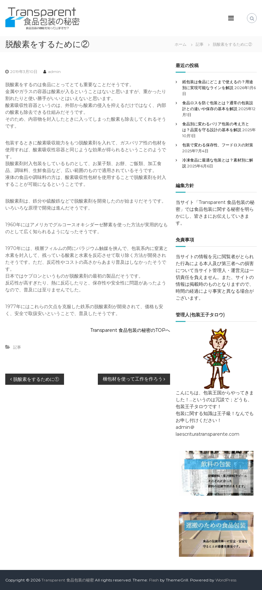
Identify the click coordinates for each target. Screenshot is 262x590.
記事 (200, 44)
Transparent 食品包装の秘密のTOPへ (130, 330)
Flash (154, 580)
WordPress (225, 580)
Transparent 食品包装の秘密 (67, 580)
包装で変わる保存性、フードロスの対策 (217, 144)
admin (54, 71)
